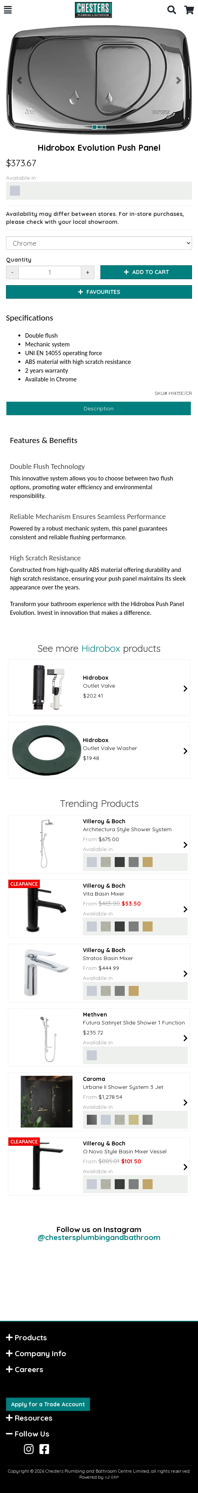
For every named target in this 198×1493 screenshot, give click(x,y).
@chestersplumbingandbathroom (99, 1237)
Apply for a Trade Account (48, 1404)
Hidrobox (100, 648)
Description (99, 408)
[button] (8, 10)
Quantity (18, 259)
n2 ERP (112, 1477)
